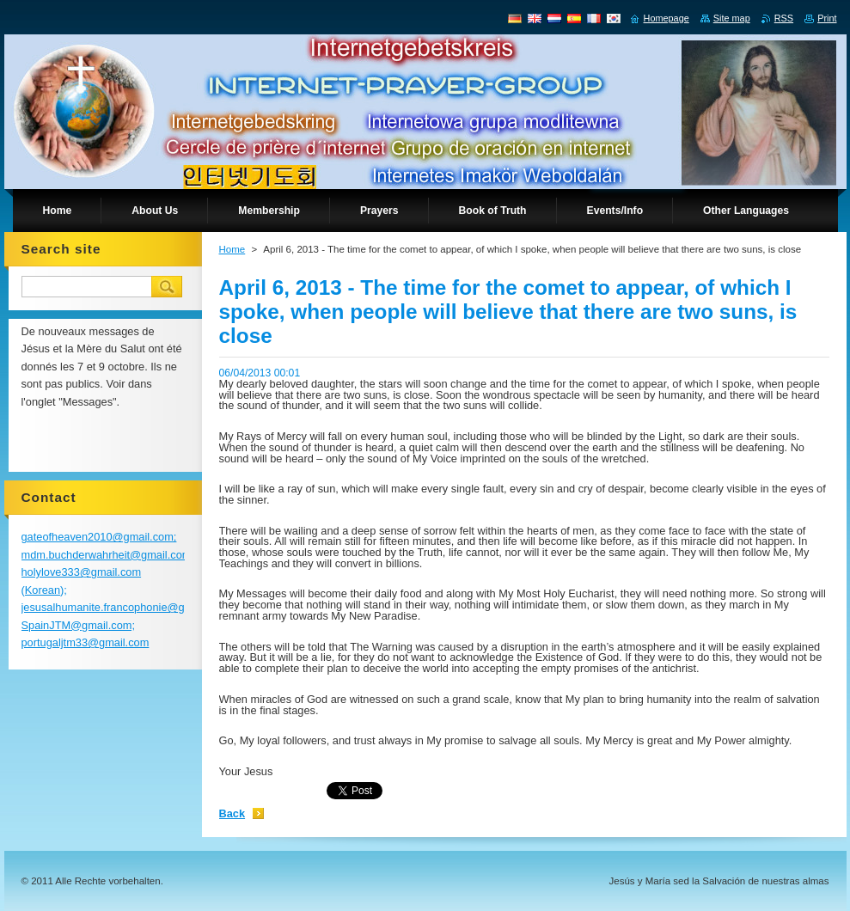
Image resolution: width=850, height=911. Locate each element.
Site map (731, 18)
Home (232, 249)
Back (232, 813)
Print (826, 18)
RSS (783, 18)
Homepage (666, 18)
